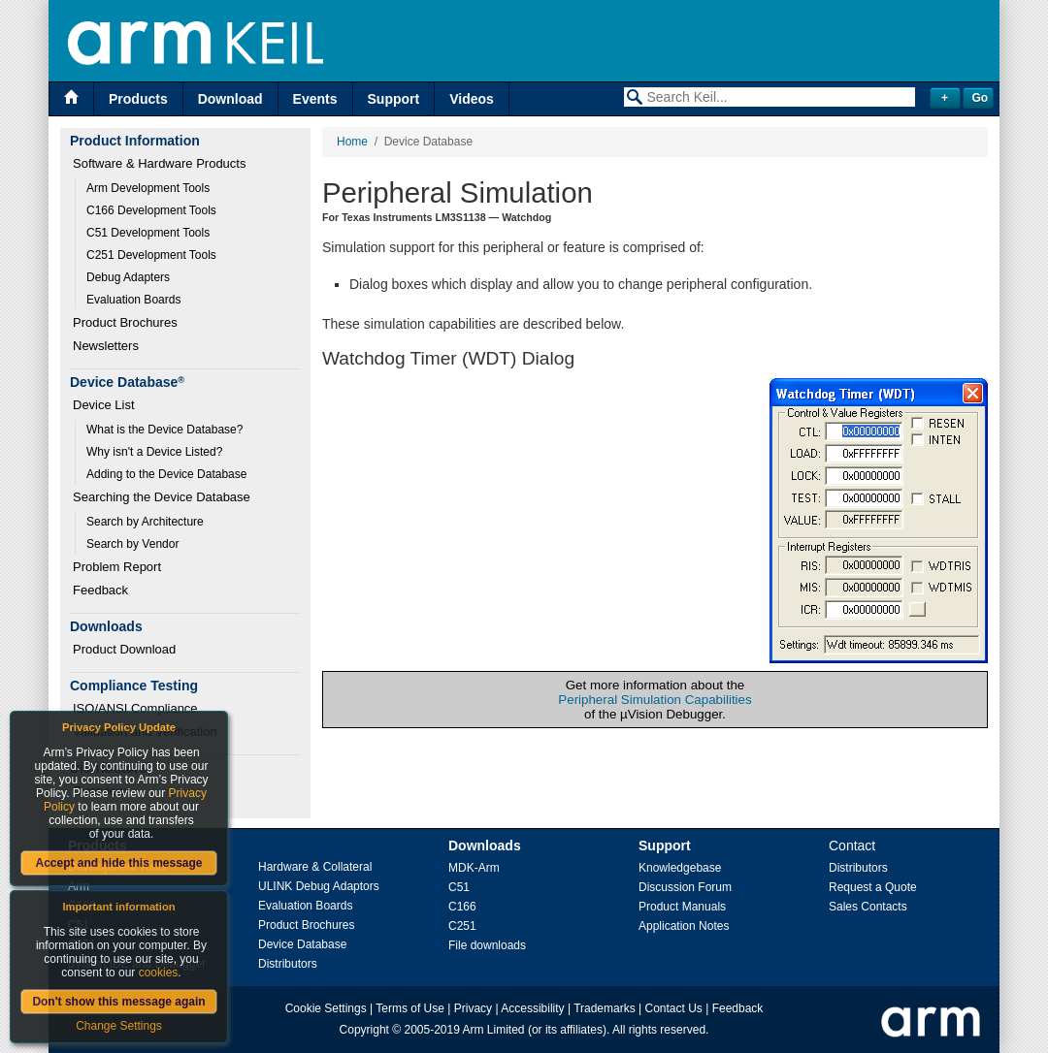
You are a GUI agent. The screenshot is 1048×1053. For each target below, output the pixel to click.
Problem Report (117, 566)
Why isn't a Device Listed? (154, 452)
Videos (471, 99)
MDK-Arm (474, 868)
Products (138, 99)
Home (352, 141)
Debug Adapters (128, 277)
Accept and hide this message (118, 863)
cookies (159, 972)
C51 (459, 887)
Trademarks (604, 1008)
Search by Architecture (145, 521)
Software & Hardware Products (159, 163)
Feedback (100, 590)
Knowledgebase (680, 868)
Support (394, 99)
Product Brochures (125, 322)
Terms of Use (410, 1008)
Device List (104, 405)
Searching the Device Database (161, 497)
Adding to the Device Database (166, 474)
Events (315, 99)
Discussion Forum (685, 887)
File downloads (487, 945)
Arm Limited (494, 1030)
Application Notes (684, 926)
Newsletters (106, 345)
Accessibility (532, 1008)
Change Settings (119, 1026)
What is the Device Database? (164, 429)
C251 (462, 926)
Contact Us (674, 1008)
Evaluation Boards (133, 299)
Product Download (124, 649)
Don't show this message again (118, 1001)
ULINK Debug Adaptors (318, 886)
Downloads (484, 845)
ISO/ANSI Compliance (135, 708)
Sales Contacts (868, 906)
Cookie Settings (326, 1008)
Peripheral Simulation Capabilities (654, 699)
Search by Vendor (132, 544)
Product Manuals (682, 906)
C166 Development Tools (151, 210)
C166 (462, 906)
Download (230, 99)
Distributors (287, 964)
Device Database (302, 944)
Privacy (473, 1008)
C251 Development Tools (151, 255)
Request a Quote (873, 887)
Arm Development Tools (148, 188)
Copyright (364, 1030)
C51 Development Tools (148, 232)
